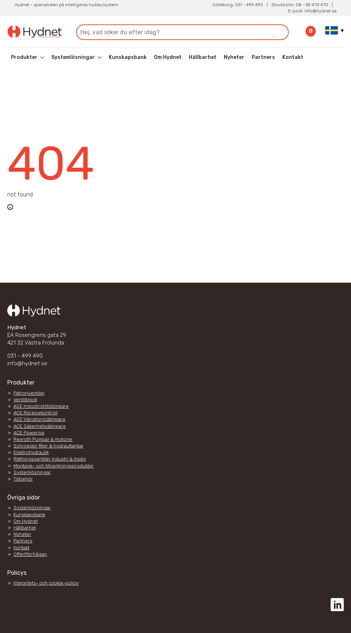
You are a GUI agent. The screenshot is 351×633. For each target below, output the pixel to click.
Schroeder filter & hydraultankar (48, 446)
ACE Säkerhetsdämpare (39, 426)
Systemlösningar (73, 57)
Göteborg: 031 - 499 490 (237, 4)
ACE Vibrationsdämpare (39, 419)
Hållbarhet (202, 57)
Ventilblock (25, 399)
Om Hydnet (168, 57)
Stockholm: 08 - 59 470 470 (299, 4)
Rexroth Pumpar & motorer (43, 439)
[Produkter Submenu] (42, 57)
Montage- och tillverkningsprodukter (53, 466)
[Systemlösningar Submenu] (100, 57)
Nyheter (234, 57)
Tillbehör (23, 479)
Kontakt (292, 57)
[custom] (337, 604)
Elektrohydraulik (31, 452)
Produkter (24, 57)
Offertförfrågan (30, 554)
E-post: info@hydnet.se (312, 10)
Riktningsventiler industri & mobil (49, 459)
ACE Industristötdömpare (41, 406)
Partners (263, 57)
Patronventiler (29, 393)
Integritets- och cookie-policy (46, 583)
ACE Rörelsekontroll (35, 412)
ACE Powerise (28, 432)
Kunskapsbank (128, 57)
